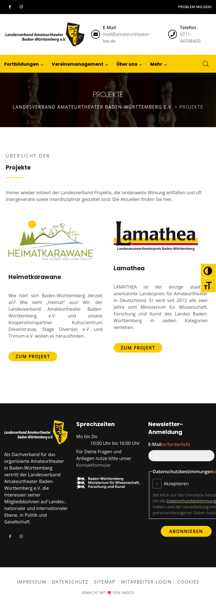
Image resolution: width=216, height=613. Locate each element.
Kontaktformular (93, 465)
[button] (156, 64)
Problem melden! (195, 6)
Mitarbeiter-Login (146, 582)
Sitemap (104, 582)
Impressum (31, 582)
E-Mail (169, 444)
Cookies (188, 582)
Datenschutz (70, 582)
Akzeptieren (176, 484)
